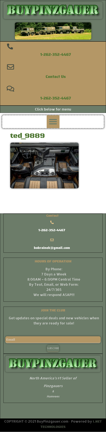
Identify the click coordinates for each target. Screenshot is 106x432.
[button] (53, 121)
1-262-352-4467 (55, 54)
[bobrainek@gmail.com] (52, 240)
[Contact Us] (10, 66)
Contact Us (56, 76)
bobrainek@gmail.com (52, 247)
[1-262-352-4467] (10, 46)
